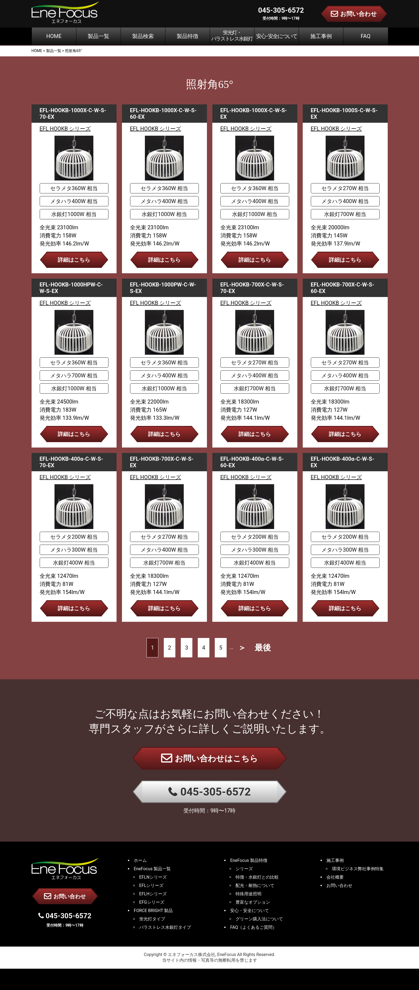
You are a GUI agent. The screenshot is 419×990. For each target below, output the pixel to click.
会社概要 (335, 877)
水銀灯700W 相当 (345, 214)
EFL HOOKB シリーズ (65, 128)
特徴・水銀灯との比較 (257, 877)
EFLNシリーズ (153, 877)
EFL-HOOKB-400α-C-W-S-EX (342, 462)
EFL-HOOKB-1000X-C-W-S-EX (253, 113)
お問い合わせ (65, 896)
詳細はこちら (74, 260)
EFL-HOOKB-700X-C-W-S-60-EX (342, 287)
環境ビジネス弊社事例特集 (358, 868)
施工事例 (321, 36)
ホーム (140, 860)
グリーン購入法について (259, 918)
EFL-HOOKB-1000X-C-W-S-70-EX (73, 113)
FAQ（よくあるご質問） (253, 927)
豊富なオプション (253, 902)
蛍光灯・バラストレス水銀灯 (232, 35)
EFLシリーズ (151, 885)
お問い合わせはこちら (209, 758)
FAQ (365, 36)
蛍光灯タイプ (152, 918)
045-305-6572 (209, 792)
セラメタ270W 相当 (345, 188)
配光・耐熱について (255, 885)
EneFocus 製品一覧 (152, 868)
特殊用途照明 (248, 893)
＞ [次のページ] (242, 647)
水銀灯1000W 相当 (74, 214)
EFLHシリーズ (153, 893)
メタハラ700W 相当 (74, 375)
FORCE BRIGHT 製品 (153, 910)
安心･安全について (276, 36)
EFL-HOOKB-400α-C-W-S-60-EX (252, 462)
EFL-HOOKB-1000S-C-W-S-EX (344, 113)
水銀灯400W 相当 (74, 562)
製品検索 (143, 36)
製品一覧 (98, 36)
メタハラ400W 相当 (74, 201)
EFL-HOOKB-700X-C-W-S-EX (162, 462)
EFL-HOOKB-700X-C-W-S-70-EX (252, 287)
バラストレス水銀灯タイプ (165, 927)
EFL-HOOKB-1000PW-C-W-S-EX (163, 287)
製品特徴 (187, 36)
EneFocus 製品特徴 (248, 860)
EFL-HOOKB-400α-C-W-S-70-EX (71, 462)
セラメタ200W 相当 (74, 537)
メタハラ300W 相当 (74, 550)
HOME (54, 36)
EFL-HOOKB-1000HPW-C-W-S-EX (71, 287)
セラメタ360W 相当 (74, 188)
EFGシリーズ (151, 902)
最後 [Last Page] (263, 647)
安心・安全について (249, 910)
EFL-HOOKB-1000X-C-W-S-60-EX (163, 113)
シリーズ (244, 868)
